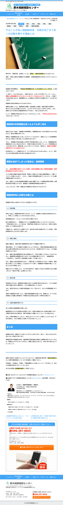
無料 (39, 24)
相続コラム (53, 14)
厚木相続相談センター (27, 6)
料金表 (27, 14)
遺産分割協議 (35, 26)
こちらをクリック (48, 375)
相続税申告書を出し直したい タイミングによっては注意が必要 (18, 417)
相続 (50, 24)
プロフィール (44, 14)
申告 (44, 24)
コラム (21, 24)
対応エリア (36, 14)
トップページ (10, 14)
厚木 (28, 24)
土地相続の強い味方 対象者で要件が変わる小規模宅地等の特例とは (43, 417)
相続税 (9, 26)
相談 (15, 26)
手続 (33, 24)
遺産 (27, 26)
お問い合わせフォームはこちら (31, 447)
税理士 (21, 26)
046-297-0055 (37, 378)
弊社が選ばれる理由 (18, 14)
